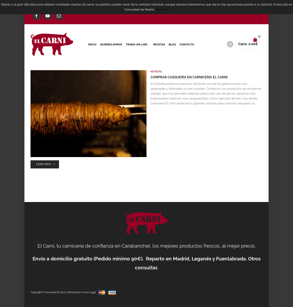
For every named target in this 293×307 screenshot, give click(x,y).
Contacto (186, 44)
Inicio (92, 44)
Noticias (156, 71)
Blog (172, 44)
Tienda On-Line (136, 44)
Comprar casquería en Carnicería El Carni (189, 77)
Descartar (162, 9)
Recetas (159, 44)
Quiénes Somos (111, 44)
